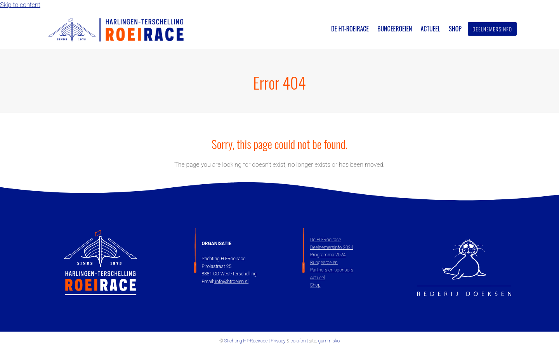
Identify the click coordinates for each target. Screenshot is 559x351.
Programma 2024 (328, 255)
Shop (315, 285)
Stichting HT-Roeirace (246, 341)
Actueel (317, 277)
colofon (298, 341)
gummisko (329, 341)
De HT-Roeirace (325, 239)
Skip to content (20, 5)
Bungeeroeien (324, 262)
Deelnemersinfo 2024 (331, 247)
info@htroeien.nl (231, 281)
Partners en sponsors (331, 270)
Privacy (278, 341)
